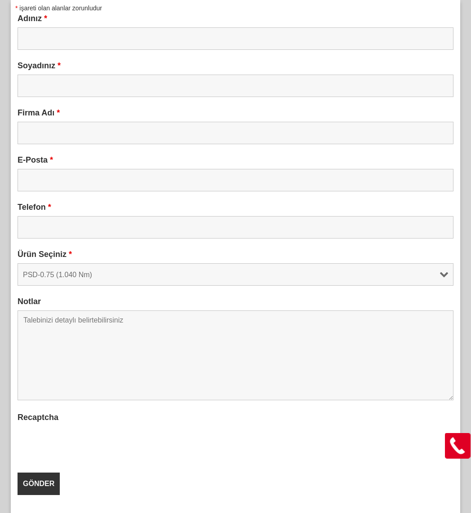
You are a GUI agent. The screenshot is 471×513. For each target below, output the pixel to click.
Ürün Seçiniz (45, 254)
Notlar (29, 301)
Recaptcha (38, 417)
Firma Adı (39, 112)
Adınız (32, 18)
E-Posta (35, 159)
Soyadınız (39, 65)
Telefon (34, 207)
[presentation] (86, 443)
